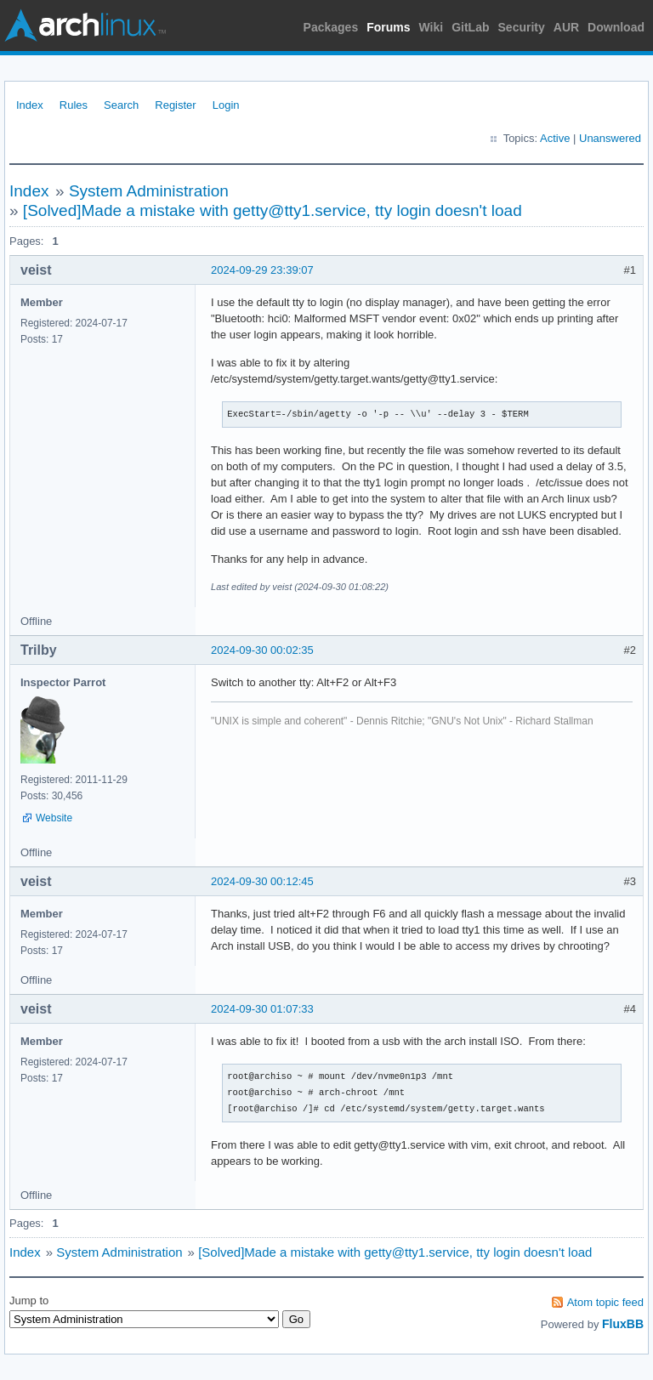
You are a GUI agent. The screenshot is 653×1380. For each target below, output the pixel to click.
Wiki (431, 27)
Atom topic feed (605, 1302)
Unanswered (610, 138)
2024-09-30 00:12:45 (262, 881)
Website (54, 818)
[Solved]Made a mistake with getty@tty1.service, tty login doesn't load (272, 210)
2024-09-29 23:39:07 (262, 270)
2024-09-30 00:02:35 (262, 650)
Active (555, 138)
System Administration (149, 191)
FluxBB (623, 1324)
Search (121, 105)
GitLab (470, 27)
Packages (331, 27)
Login (226, 105)
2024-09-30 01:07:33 (262, 1008)
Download (616, 27)
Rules (74, 105)
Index (29, 105)
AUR (566, 27)
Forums (388, 27)
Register (175, 105)
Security (521, 27)
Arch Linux (85, 26)
